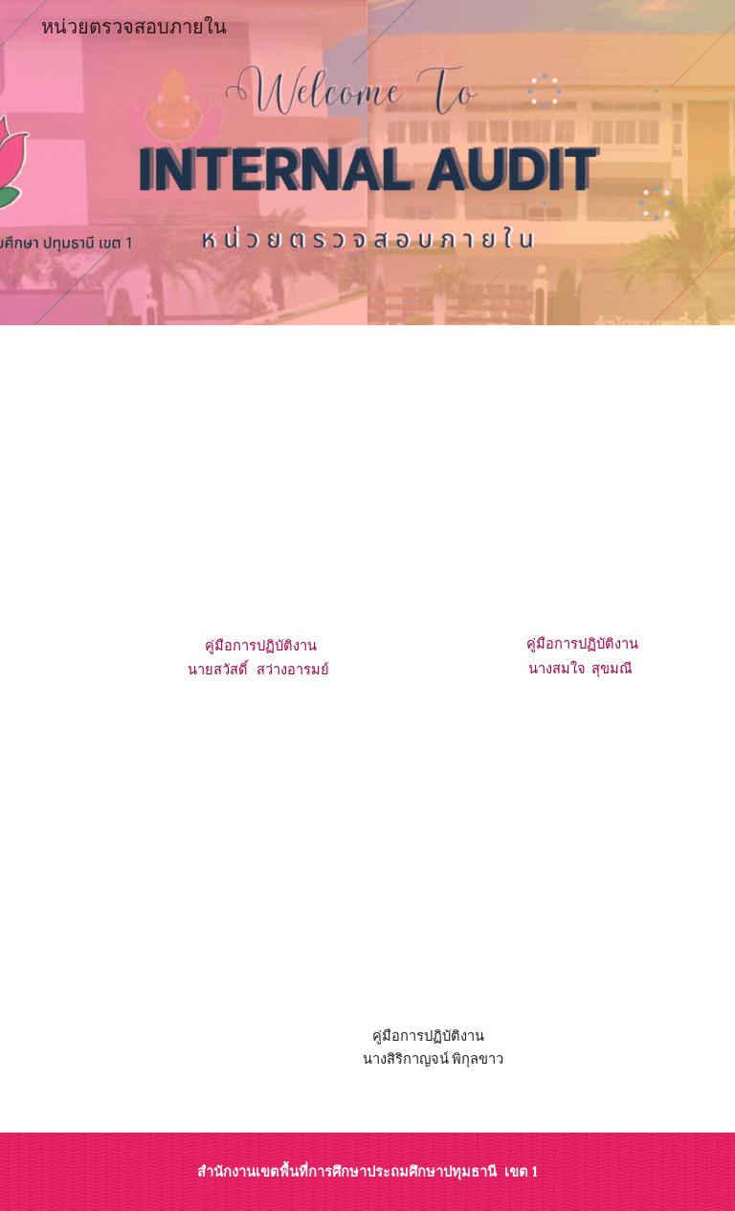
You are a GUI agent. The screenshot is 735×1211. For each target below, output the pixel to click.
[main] (260, 659)
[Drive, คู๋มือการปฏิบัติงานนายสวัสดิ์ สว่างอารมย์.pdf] (260, 485)
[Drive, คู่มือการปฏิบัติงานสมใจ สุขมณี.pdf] (581, 484)
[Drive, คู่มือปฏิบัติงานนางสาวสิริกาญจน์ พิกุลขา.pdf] (421, 877)
